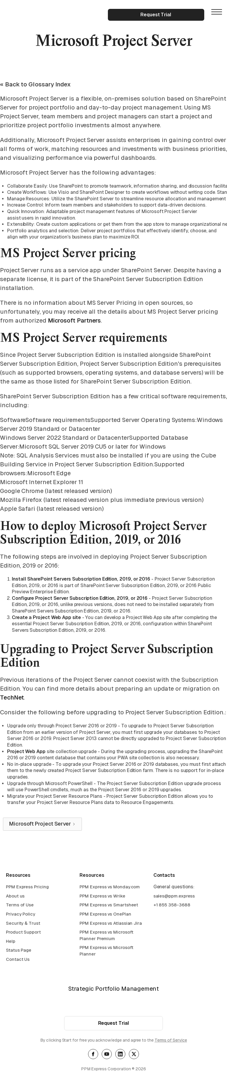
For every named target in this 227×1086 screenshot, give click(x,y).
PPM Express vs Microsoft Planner (106, 951)
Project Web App (26, 751)
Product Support (23, 932)
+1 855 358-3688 (171, 905)
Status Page (18, 950)
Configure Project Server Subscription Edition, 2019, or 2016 (79, 598)
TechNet (12, 697)
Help (10, 941)
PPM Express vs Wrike (102, 896)
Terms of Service (171, 1040)
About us (15, 896)
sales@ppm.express (174, 896)
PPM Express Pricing (27, 887)
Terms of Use (20, 905)
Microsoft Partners (74, 320)
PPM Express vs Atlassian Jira (111, 923)
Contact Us (18, 960)
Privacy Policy (20, 914)
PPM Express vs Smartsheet (109, 905)
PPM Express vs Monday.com (110, 887)
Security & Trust (23, 923)
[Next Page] (42, 824)
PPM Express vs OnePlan (105, 914)
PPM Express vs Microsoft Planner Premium (106, 936)
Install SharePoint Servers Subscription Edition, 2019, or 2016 (81, 579)
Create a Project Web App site (46, 617)
